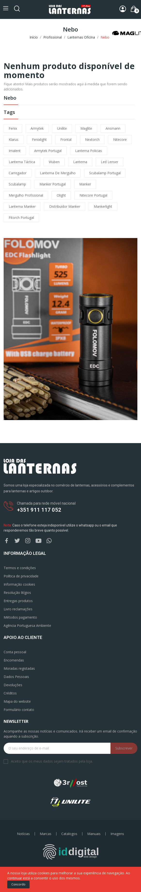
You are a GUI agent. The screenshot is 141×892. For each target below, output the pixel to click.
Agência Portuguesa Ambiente (27, 625)
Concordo (18, 884)
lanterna (80, 161)
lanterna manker (22, 206)
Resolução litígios (17, 592)
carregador (17, 173)
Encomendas (14, 660)
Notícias (23, 834)
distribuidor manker (64, 206)
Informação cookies (19, 584)
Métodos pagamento (20, 617)
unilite (62, 128)
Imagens (117, 834)
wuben (54, 161)
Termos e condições (20, 567)
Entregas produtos (18, 600)
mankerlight (103, 206)
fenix (13, 128)
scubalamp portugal (105, 173)
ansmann (113, 128)
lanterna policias (88, 150)
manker (85, 184)
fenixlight (39, 139)
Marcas (45, 834)
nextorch (92, 139)
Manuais (94, 834)
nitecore (120, 139)
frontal (65, 139)
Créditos (10, 693)
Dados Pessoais (16, 676)
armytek (37, 128)
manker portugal (52, 184)
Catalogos (69, 834)
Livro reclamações (18, 609)
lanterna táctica (22, 161)
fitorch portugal (21, 217)
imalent (15, 150)
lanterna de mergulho (58, 173)
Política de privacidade (21, 576)
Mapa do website (17, 701)
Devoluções (13, 685)
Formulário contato (19, 709)
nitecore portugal (93, 195)
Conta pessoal (15, 652)
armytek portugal (48, 150)
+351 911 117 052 (39, 510)
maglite (86, 128)
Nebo (10, 98)
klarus (13, 139)
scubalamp (17, 184)
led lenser (109, 161)
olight (61, 195)
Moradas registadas (19, 668)
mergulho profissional (26, 195)
